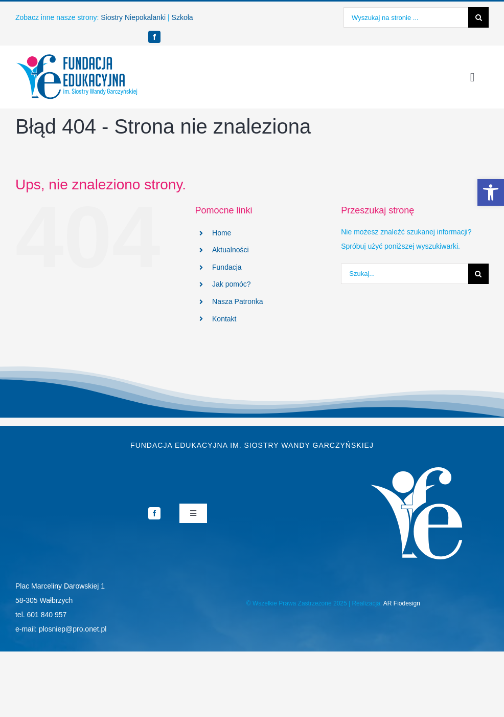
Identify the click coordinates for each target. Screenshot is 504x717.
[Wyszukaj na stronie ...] (405, 17)
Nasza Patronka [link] (237, 301)
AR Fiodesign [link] (401, 603)
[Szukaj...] (404, 274)
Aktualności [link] (230, 250)
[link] (490, 192)
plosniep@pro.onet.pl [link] (73, 629)
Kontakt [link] (224, 319)
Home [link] (221, 233)
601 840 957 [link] (47, 615)
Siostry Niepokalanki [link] (133, 17)
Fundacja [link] (227, 267)
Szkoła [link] (182, 17)
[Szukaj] (478, 17)
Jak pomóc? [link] (231, 284)
